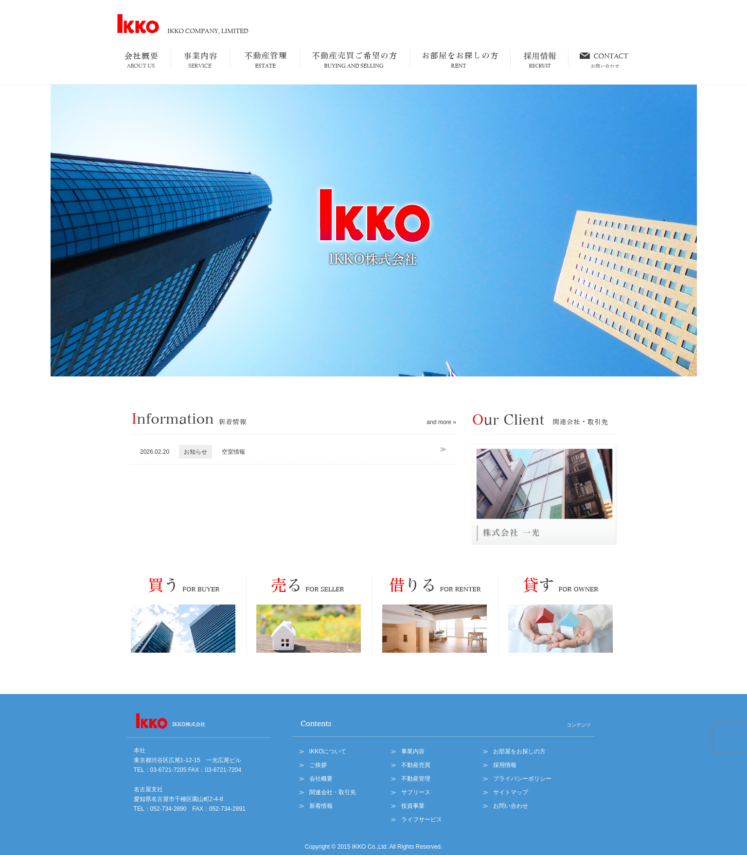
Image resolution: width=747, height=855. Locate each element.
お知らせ (195, 451)
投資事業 (413, 805)
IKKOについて (328, 751)
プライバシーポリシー (522, 778)
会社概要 (321, 778)
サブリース (415, 792)
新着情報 (321, 805)
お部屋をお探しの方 (519, 751)
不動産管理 (415, 778)
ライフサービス (421, 819)
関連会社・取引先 (332, 792)
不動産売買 (415, 765)
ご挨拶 (318, 765)
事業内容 (413, 751)
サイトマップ (510, 792)
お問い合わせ (510, 805)
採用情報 (504, 765)
